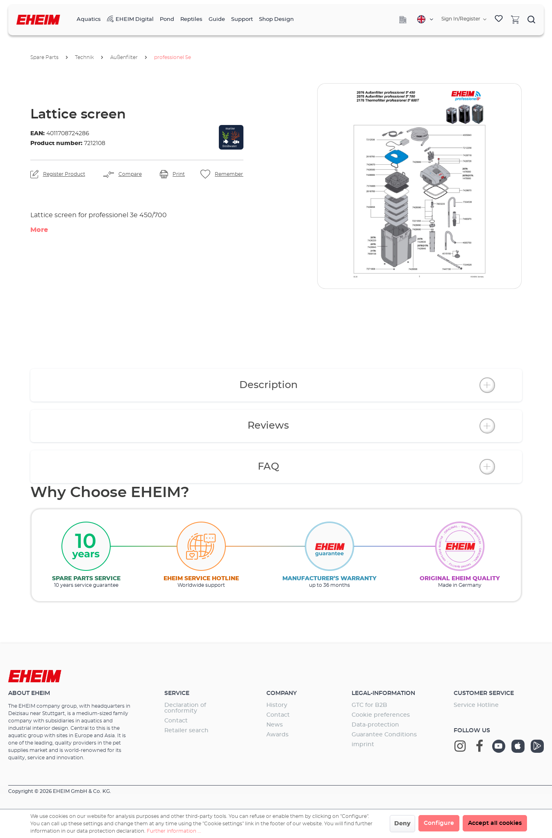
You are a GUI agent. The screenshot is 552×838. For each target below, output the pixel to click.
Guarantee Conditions (384, 735)
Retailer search (186, 731)
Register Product (64, 174)
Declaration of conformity (185, 708)
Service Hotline (476, 705)
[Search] (531, 19)
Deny (402, 824)
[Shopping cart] (515, 19)
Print (179, 174)
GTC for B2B (369, 705)
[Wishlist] (499, 19)
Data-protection (375, 725)
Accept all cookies (495, 823)
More (39, 230)
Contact (176, 721)
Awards (277, 735)
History (276, 705)
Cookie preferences (381, 715)
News (274, 725)
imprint (363, 744)
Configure (439, 823)
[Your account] (464, 19)
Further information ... (174, 831)
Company (281, 693)
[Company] (403, 20)
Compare (130, 174)
